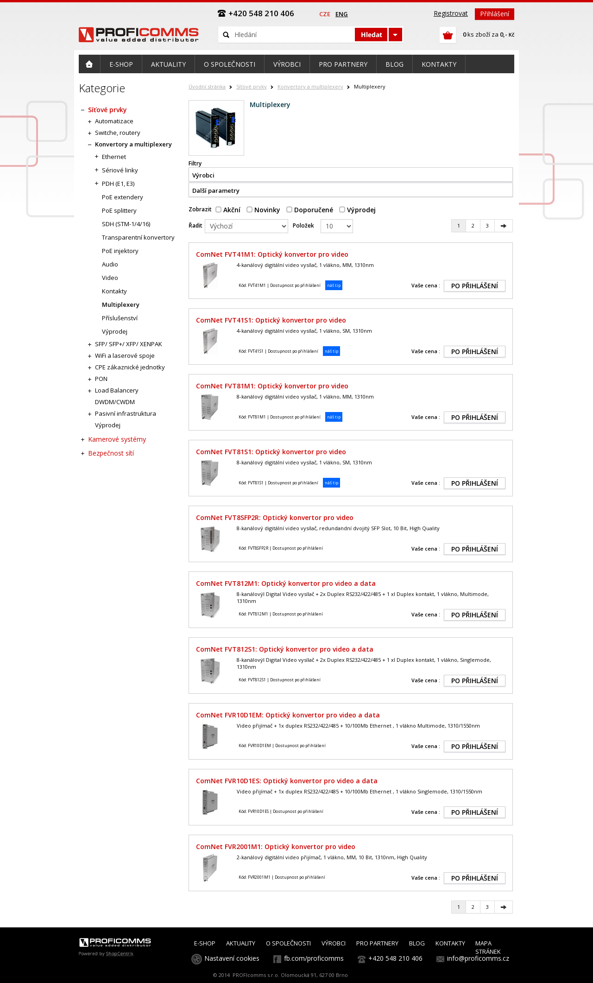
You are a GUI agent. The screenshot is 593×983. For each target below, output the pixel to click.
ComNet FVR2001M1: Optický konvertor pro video (275, 846)
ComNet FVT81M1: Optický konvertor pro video (272, 385)
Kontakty (114, 291)
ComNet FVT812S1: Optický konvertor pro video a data (284, 649)
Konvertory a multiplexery (310, 86)
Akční (227, 209)
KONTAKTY (450, 943)
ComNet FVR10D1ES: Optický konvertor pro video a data (287, 780)
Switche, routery (117, 132)
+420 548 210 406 (395, 958)
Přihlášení (494, 13)
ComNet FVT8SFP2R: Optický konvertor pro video (274, 517)
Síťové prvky (251, 86)
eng (341, 14)
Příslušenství (120, 318)
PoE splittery (119, 210)
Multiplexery (120, 304)
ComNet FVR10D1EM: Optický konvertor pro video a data (288, 714)
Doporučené (309, 209)
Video (110, 277)
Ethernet (114, 156)
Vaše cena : (425, 285)
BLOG (417, 943)
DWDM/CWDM (115, 402)
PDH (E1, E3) (118, 183)
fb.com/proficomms (314, 958)
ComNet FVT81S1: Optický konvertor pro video (271, 451)
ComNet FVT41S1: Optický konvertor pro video (271, 320)
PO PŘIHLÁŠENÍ (474, 285)
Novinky (263, 209)
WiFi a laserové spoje (125, 355)
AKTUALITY (240, 943)
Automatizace (114, 121)
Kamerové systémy (117, 439)
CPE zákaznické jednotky (130, 367)
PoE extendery (122, 197)
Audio (110, 264)
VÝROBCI (334, 943)
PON (101, 378)
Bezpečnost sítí (111, 453)
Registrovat (451, 13)
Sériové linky (120, 170)
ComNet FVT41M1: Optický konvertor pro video (272, 254)
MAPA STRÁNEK (488, 947)
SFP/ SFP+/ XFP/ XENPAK (128, 344)
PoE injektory (120, 251)
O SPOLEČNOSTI (288, 943)
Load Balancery (117, 390)
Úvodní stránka (207, 86)
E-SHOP (204, 943)
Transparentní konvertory (138, 237)
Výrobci (203, 175)
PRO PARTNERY (377, 943)
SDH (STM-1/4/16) (126, 224)
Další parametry (216, 190)
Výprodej (357, 209)
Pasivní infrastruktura (125, 413)
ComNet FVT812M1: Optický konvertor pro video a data (286, 583)
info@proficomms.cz (478, 958)
